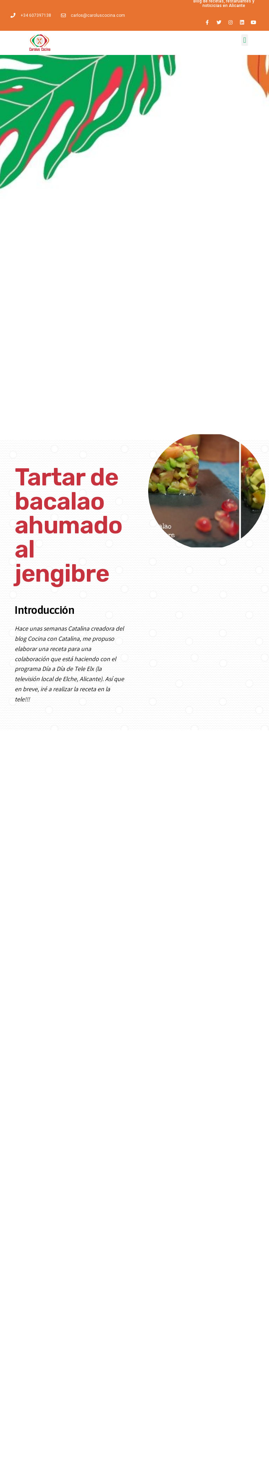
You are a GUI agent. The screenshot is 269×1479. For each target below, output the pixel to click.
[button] (244, 40)
